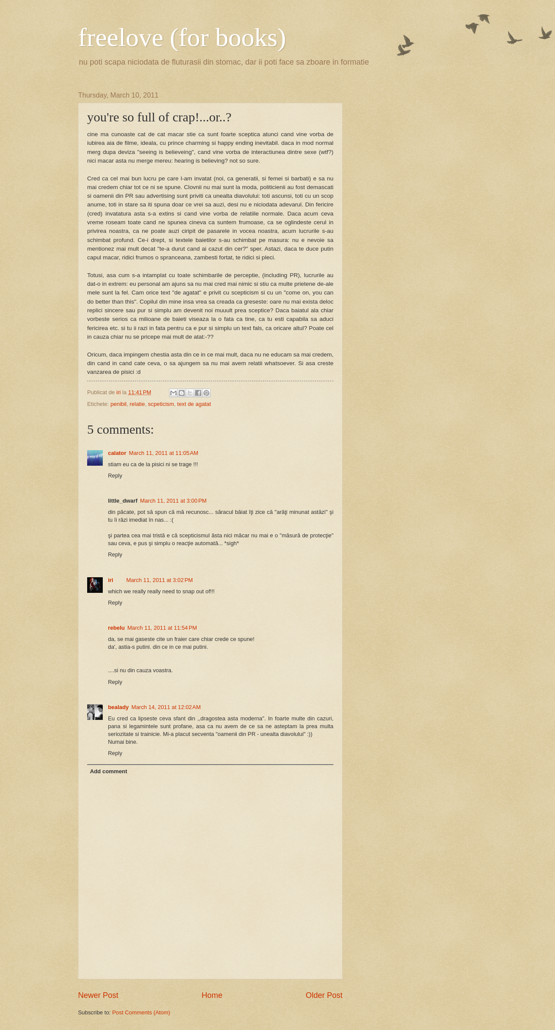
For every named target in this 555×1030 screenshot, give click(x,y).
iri (110, 580)
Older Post (324, 995)
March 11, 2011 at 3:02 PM (159, 580)
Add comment (108, 771)
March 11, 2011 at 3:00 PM (173, 500)
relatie (137, 404)
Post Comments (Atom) (141, 1012)
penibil (119, 404)
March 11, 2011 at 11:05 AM (163, 453)
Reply (115, 475)
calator (117, 453)
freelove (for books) (182, 37)
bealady (118, 707)
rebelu (116, 628)
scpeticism (161, 404)
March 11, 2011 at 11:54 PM (162, 628)
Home (212, 995)
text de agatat (194, 404)
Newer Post (98, 995)
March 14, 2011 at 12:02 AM (166, 707)
